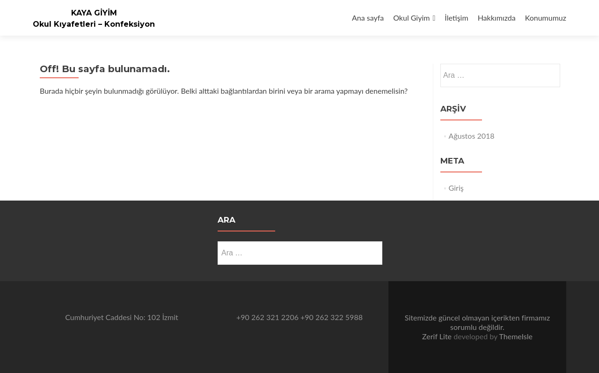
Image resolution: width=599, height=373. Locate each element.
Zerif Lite (437, 336)
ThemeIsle (515, 336)
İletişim (456, 17)
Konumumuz (545, 17)
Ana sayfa (368, 17)
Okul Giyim (411, 17)
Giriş (456, 187)
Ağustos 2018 (472, 135)
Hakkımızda (497, 17)
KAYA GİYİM (94, 12)
